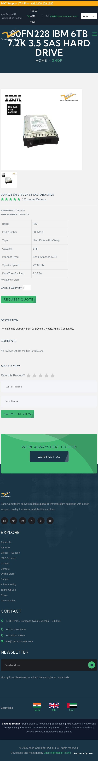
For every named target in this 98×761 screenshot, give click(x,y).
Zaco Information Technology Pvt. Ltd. (65, 752)
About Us (6, 542)
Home (41, 60)
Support (5, 579)
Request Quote (83, 753)
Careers (5, 568)
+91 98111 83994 (15, 635)
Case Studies (8, 600)
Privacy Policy (8, 584)
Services (5, 547)
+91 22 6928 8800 (33, 16)
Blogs (4, 595)
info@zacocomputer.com (64, 16)
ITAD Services (8, 558)
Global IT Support (10, 552)
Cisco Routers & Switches (78, 727)
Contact (5, 563)
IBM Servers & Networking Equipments (40, 727)
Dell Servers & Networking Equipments (43, 723)
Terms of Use (8, 589)
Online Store (7, 573)
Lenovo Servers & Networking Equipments (49, 731)
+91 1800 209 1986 (42, 3)
